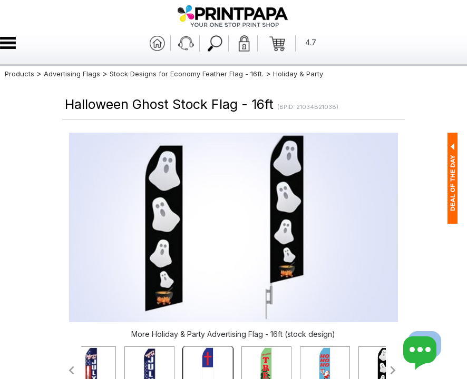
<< (71, 370)
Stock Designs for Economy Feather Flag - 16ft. (187, 73)
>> (393, 370)
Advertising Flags (72, 73)
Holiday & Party (298, 73)
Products (19, 73)
